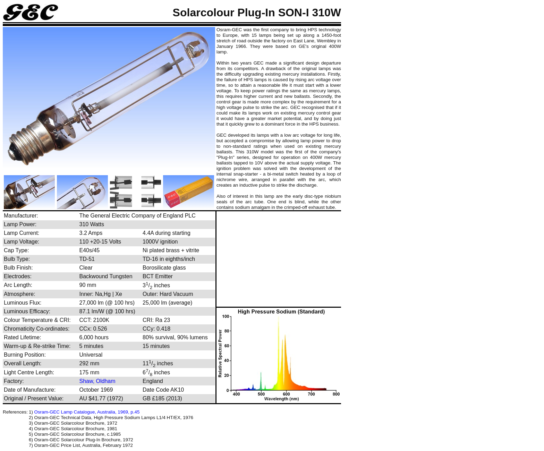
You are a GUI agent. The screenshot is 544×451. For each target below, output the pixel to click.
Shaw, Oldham (97, 381)
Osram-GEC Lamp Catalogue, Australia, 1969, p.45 (87, 412)
